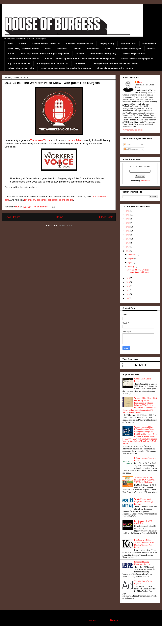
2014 (128, 282)
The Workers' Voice (40, 140)
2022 (128, 227)
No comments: (41, 206)
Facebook (62, 48)
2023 (128, 223)
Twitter (48, 48)
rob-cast (151, 48)
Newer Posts (12, 217)
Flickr (107, 48)
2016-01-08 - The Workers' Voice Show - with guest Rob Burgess (52, 83)
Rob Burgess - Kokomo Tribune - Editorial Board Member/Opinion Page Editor (144, 543)
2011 (128, 290)
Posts (127, 145)
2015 (128, 278)
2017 (128, 247)
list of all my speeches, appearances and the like (48, 200)
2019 (128, 239)
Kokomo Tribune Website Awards (23, 58)
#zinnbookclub (149, 44)
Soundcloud (93, 48)
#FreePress (79, 63)
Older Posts (106, 217)
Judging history (106, 44)
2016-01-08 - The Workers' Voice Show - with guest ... (139, 271)
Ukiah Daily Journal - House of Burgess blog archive (44, 53)
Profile (11, 53)
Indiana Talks (74, 140)
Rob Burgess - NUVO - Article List (52, 63)
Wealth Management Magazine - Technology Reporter (66, 68)
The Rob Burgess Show (133, 53)
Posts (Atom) (65, 225)
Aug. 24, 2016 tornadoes (19, 63)
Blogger (114, 620)
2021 (128, 231)
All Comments (131, 149)
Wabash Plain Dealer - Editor (21, 68)
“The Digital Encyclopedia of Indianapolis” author (114, 63)
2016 (128, 251)
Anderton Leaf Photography (103, 53)
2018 (128, 243)
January (131, 266)
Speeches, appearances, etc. (79, 44)
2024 (128, 219)
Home (10, 44)
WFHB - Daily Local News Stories (23, 48)
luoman (92, 620)
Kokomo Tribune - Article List (46, 44)
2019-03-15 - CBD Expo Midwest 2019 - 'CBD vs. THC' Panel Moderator (144, 479)
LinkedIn (77, 48)
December (132, 254)
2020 (128, 235)
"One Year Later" (128, 44)
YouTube (79, 53)
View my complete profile (132, 130)
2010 (128, 294)
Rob (140, 82)
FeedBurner (145, 181)
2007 (128, 298)
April (130, 262)
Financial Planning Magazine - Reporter (115, 68)
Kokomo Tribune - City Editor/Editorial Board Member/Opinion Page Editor (80, 58)
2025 (128, 215)
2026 (128, 211)
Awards (22, 44)
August (131, 258)
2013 (128, 286)
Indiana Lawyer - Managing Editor (137, 58)
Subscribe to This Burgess (128, 48)
